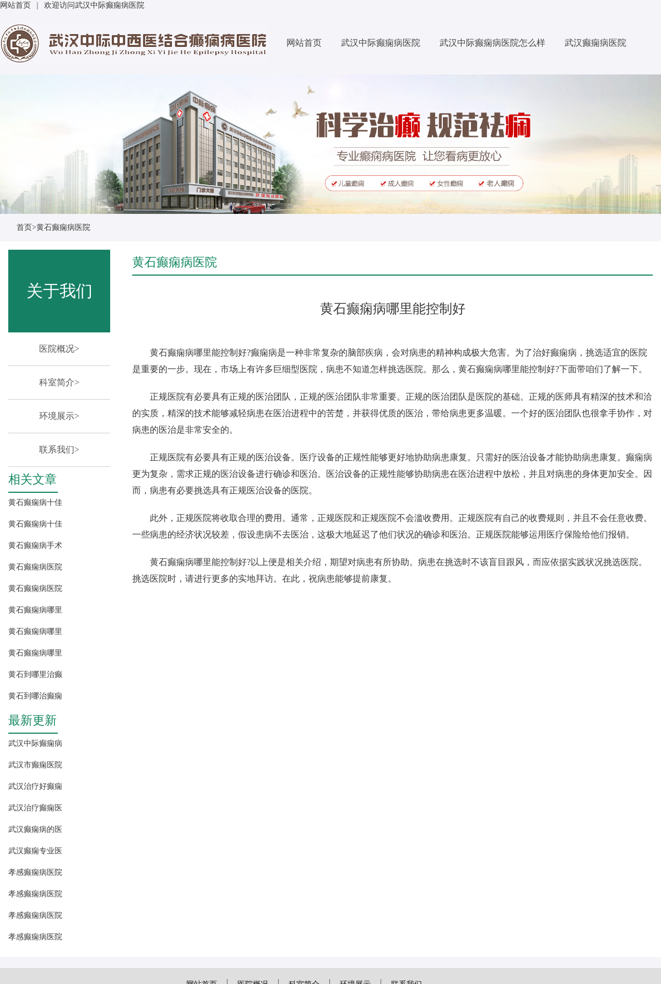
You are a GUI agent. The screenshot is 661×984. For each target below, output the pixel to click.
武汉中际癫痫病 (35, 743)
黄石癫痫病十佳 (35, 502)
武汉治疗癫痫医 (35, 808)
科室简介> (59, 382)
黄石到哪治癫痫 (35, 696)
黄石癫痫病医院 (63, 227)
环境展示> (59, 416)
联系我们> (59, 449)
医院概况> (59, 348)
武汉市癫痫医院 (35, 765)
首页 (24, 227)
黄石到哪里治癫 (35, 674)
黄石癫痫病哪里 (35, 610)
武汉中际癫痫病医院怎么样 (492, 42)
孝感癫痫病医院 (35, 872)
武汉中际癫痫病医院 (380, 42)
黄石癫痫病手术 (35, 545)
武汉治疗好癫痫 (35, 786)
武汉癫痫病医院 (595, 42)
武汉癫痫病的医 (35, 829)
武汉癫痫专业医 (35, 851)
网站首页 (15, 5)
